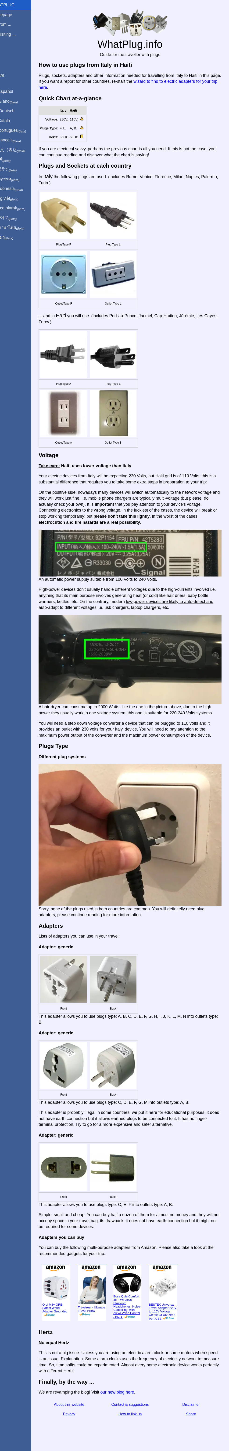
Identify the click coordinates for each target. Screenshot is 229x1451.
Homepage (13, 14)
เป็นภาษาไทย (19, 227)
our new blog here (128, 1393)
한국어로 (15, 217)
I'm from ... (12, 24)
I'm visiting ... (15, 34)
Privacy (78, 1415)
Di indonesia (18, 188)
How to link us (135, 1415)
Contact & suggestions (135, 1406)
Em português (20, 130)
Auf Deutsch (14, 111)
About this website (78, 1406)
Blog (7, 51)
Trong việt (16, 198)
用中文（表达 (19, 150)
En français (17, 140)
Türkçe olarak (19, 208)
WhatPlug (14, 5)
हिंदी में (12, 159)
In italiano (16, 101)
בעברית (13, 237)
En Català (12, 120)
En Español (13, 91)
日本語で (15, 169)
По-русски (16, 179)
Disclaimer (193, 1406)
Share (193, 1415)
